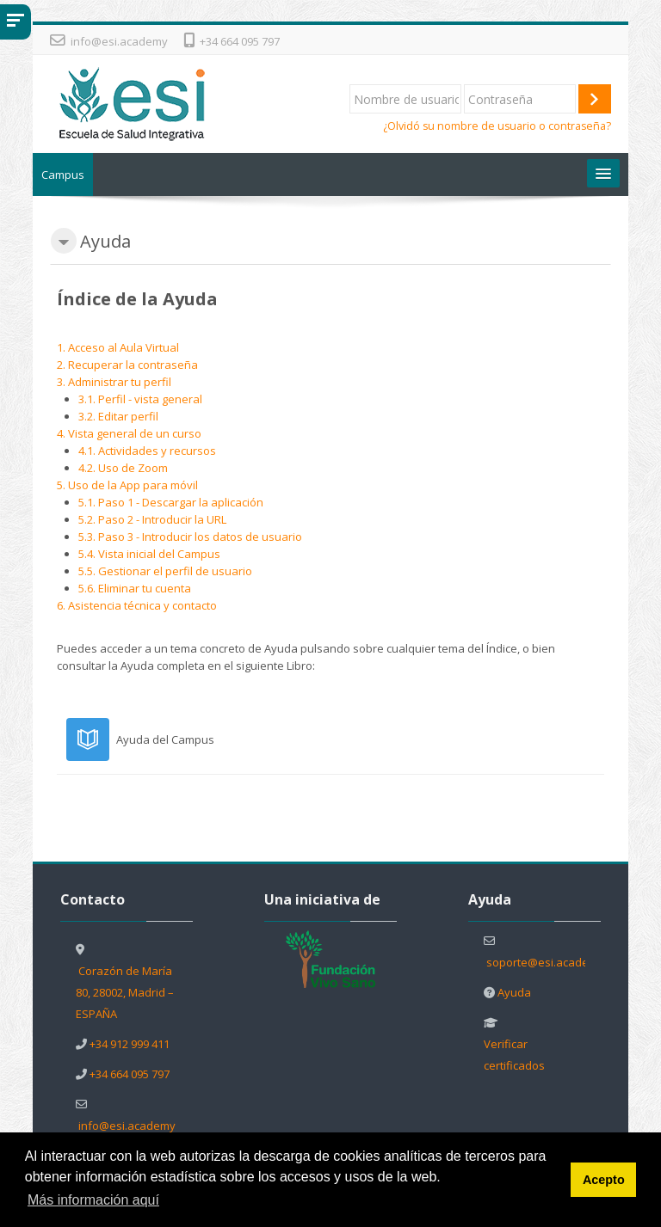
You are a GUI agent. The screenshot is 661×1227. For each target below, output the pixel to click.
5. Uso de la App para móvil (127, 485)
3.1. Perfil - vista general (140, 399)
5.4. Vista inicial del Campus (149, 553)
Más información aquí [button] (93, 1200)
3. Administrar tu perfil (114, 382)
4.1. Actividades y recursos (147, 450)
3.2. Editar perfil (118, 416)
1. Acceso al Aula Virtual (118, 347)
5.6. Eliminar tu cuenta (134, 588)
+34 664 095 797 (240, 41)
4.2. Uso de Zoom (123, 467)
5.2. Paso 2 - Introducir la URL (152, 519)
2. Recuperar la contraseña (127, 364)
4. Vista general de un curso (129, 433)
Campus (62, 174)
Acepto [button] (604, 1180)
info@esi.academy (119, 41)
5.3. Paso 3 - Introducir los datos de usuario (190, 536)
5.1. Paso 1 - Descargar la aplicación (170, 502)
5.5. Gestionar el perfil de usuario (165, 571)
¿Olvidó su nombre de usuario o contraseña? (497, 126)
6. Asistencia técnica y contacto (137, 605)
